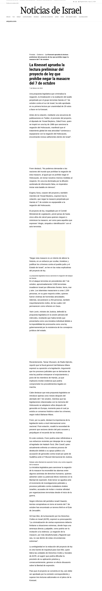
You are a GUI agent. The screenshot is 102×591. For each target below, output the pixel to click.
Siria (56, 16)
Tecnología (83, 16)
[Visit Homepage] (51, 10)
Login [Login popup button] (75, 1)
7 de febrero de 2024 (36, 88)
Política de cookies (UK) (12, 3)
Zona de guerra (47, 16)
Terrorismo (27, 16)
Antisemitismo (71, 16)
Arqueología (11, 21)
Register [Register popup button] (81, 1)
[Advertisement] (51, 37)
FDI (13, 16)
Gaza (19, 16)
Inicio (8, 16)
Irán (62, 16)
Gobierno (40, 54)
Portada (32, 54)
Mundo (36, 16)
